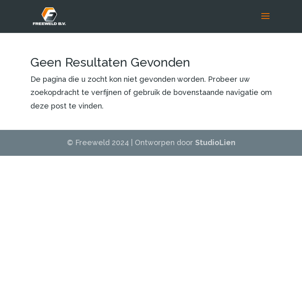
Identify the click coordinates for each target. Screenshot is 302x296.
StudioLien (215, 142)
